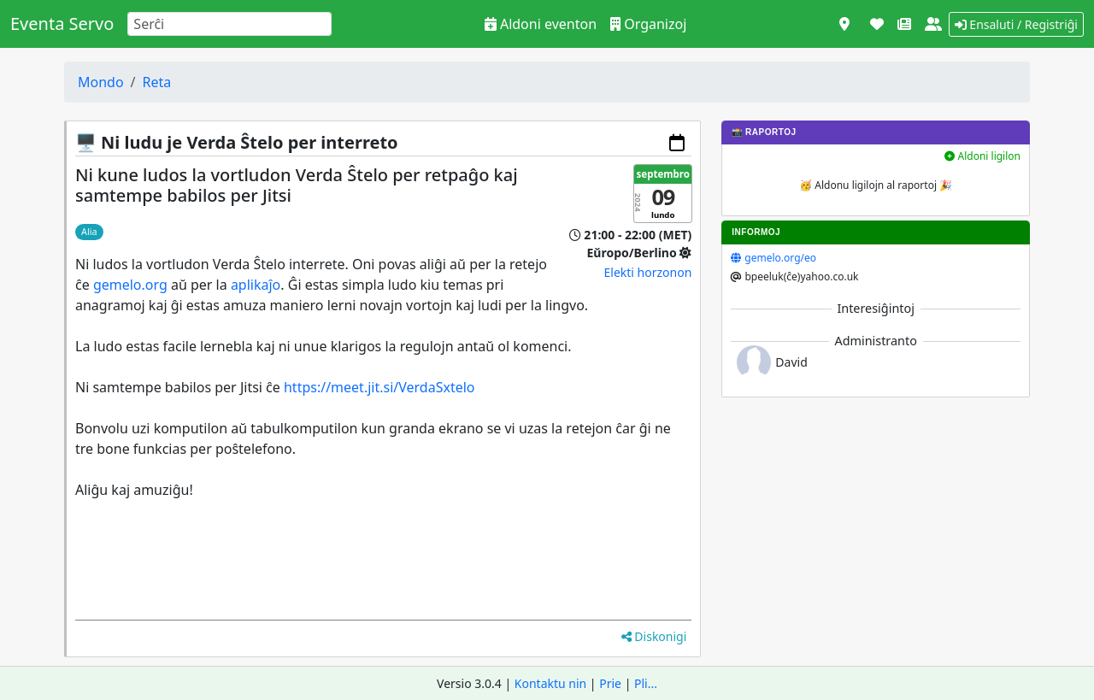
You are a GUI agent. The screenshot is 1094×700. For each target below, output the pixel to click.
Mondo (101, 82)
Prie (610, 683)
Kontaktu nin (550, 683)
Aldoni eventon (541, 24)
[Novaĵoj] (904, 24)
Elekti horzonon (648, 272)
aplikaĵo (255, 284)
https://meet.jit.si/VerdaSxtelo (379, 387)
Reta (157, 82)
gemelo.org (130, 284)
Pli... (645, 683)
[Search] (229, 24)
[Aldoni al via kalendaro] (677, 142)
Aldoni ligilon (982, 156)
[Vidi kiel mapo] (844, 24)
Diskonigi (654, 636)
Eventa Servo (62, 23)
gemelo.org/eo (780, 257)
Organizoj (648, 24)
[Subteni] (877, 24)
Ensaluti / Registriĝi (1016, 24)
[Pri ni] (933, 24)
